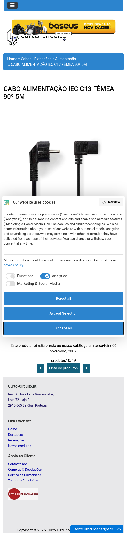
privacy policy (13, 265)
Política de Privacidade (24, 475)
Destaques (15, 435)
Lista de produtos (63, 368)
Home (12, 59)
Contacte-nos (17, 464)
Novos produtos (19, 446)
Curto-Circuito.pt (60, 530)
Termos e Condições (23, 481)
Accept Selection (64, 313)
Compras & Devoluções (25, 469)
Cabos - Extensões (36, 59)
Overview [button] (111, 202)
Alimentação (65, 59)
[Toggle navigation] (12, 5)
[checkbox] (19, 276)
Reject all (63, 298)
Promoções (16, 440)
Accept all (63, 328)
